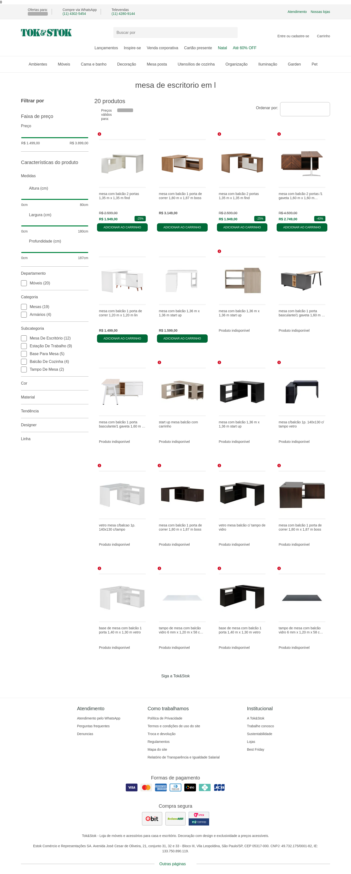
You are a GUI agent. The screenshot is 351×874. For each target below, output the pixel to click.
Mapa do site (157, 749)
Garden (297, 64)
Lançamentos (106, 48)
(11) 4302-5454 (74, 14)
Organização (239, 64)
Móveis (66, 64)
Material (54, 397)
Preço (54, 126)
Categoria (54, 297)
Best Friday (255, 749)
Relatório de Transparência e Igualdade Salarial (183, 757)
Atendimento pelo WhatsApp (98, 718)
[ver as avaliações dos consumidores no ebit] (152, 818)
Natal (222, 48)
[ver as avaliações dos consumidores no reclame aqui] (175, 818)
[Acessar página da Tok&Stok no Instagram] (169, 686)
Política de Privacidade (164, 718)
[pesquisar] (232, 33)
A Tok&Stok (255, 718)
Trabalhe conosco (260, 726)
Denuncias (85, 734)
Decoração (129, 64)
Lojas (251, 742)
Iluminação (270, 64)
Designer (54, 425)
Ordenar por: (267, 108)
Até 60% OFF (244, 48)
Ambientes (40, 64)
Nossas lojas (320, 12)
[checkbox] (24, 283)
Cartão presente (198, 48)
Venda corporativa (162, 48)
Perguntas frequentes (93, 726)
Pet (317, 64)
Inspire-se (132, 48)
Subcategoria (54, 328)
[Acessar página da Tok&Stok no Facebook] (155, 686)
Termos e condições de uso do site (173, 726)
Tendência (54, 411)
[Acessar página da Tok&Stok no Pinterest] (182, 686)
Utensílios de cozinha (199, 64)
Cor (54, 383)
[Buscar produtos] (175, 32)
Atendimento (297, 12)
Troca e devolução (161, 734)
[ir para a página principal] (46, 32)
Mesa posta (159, 64)
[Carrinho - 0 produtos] (323, 32)
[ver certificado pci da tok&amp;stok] (199, 818)
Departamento (54, 273)
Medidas (54, 176)
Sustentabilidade (259, 734)
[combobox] (305, 109)
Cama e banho (96, 64)
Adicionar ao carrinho (122, 227)
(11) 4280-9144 (123, 14)
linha (54, 439)
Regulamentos (158, 742)
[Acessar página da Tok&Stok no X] (196, 686)
